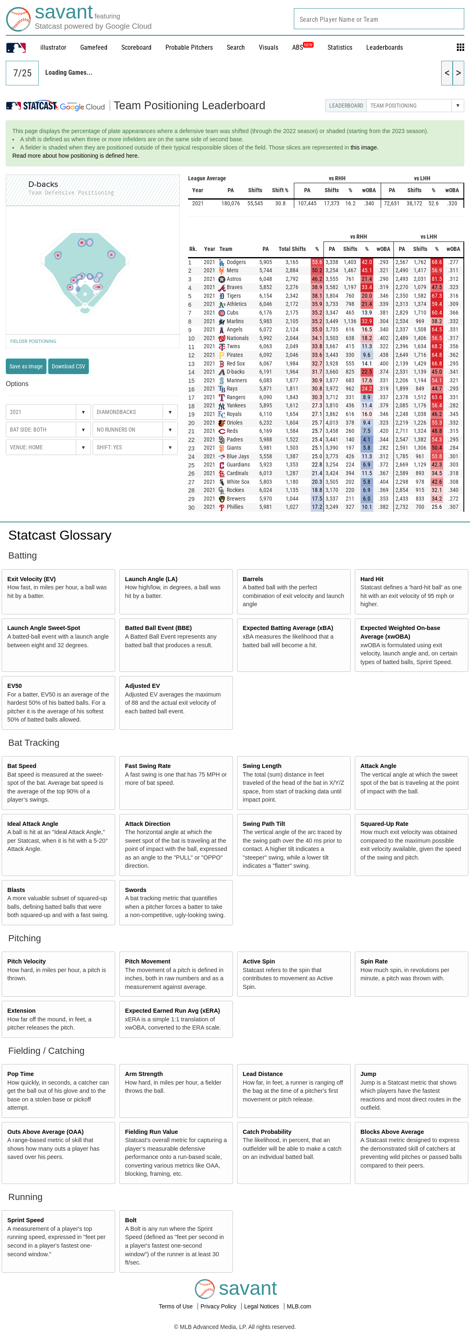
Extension (21, 1010)
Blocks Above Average (392, 1132)
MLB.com (299, 1306)
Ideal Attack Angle (32, 824)
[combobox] (379, 18)
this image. (365, 147)
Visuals (268, 47)
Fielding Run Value (151, 1132)
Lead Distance (263, 1074)
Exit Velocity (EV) (31, 579)
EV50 (14, 686)
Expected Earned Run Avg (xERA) (172, 1010)
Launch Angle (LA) (151, 579)
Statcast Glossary (60, 535)
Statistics (340, 47)
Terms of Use (176, 1306)
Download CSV (68, 366)
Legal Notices (262, 1306)
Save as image (26, 366)
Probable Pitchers (189, 47)
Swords (136, 890)
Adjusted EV (142, 686)
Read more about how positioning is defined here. (75, 155)
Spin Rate (374, 961)
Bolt (131, 1220)
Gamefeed (93, 47)
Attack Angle (378, 766)
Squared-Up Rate (385, 824)
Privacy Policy (219, 1306)
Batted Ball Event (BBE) (158, 628)
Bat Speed (21, 766)
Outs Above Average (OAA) (45, 1132)
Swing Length (262, 766)
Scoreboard (136, 47)
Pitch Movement (147, 961)
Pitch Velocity (26, 961)
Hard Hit (372, 579)
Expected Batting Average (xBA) (288, 628)
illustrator (53, 47)
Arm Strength (144, 1074)
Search (236, 47)
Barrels (253, 579)
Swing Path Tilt (264, 824)
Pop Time (20, 1074)
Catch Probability (267, 1132)
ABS (303, 47)
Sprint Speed (25, 1220)
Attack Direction (147, 824)
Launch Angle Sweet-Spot (43, 628)
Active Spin (259, 961)
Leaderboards (384, 47)
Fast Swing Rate (148, 766)
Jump (368, 1074)
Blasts (16, 890)
